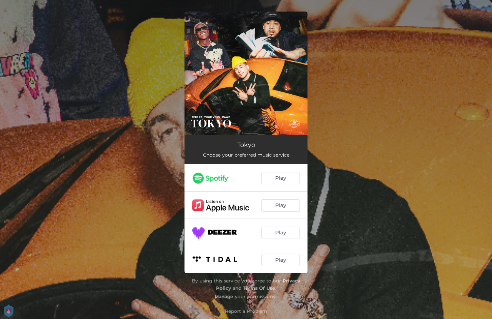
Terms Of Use (259, 288)
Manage (223, 296)
